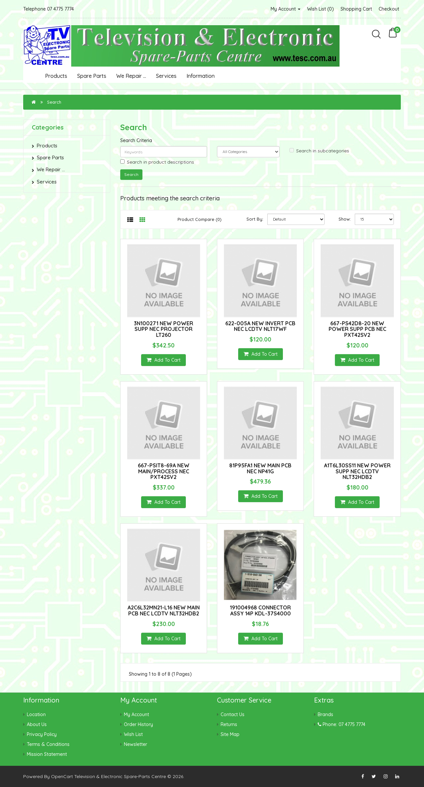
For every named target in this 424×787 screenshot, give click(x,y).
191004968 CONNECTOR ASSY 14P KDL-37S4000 (260, 610)
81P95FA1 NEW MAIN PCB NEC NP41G (260, 468)
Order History (138, 724)
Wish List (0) (320, 9)
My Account (285, 9)
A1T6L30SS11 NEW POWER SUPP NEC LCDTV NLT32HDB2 (357, 471)
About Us (37, 724)
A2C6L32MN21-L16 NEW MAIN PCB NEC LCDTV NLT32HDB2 (164, 610)
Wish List (133, 734)
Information (200, 76)
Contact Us (232, 714)
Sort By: (254, 219)
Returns (229, 724)
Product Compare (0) (200, 219)
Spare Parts (91, 76)
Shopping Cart (356, 9)
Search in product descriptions (157, 162)
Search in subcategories (319, 151)
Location (36, 714)
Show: (345, 219)
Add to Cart (163, 360)
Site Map (230, 734)
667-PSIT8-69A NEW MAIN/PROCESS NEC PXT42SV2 (163, 471)
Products (56, 76)
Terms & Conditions (48, 744)
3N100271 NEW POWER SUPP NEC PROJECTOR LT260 (163, 329)
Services (166, 76)
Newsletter (135, 744)
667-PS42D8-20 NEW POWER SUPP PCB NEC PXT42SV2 (357, 329)
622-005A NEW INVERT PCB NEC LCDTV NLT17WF (260, 326)
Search (54, 102)
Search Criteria (136, 140)
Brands (325, 714)
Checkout (389, 9)
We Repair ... (131, 76)
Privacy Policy (42, 734)
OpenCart (62, 776)
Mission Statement (47, 754)
